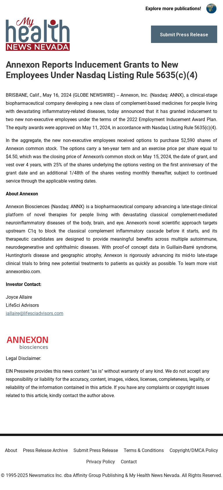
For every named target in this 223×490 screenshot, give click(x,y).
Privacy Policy (100, 461)
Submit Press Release (95, 450)
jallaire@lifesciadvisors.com (34, 313)
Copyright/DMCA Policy (194, 450)
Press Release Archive (45, 450)
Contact (129, 461)
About (11, 450)
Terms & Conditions (144, 450)
